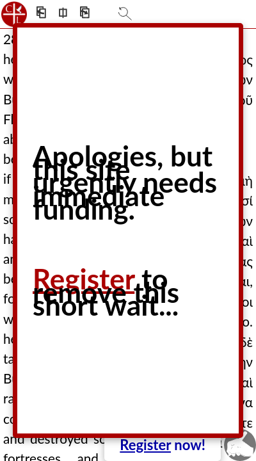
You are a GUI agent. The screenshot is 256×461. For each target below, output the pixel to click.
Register (145, 444)
